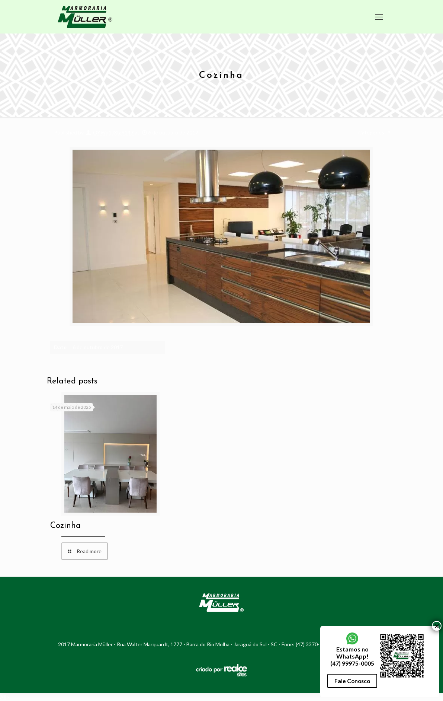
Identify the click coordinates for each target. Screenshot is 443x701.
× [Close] (436, 191)
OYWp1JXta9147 (113, 132)
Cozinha (65, 526)
